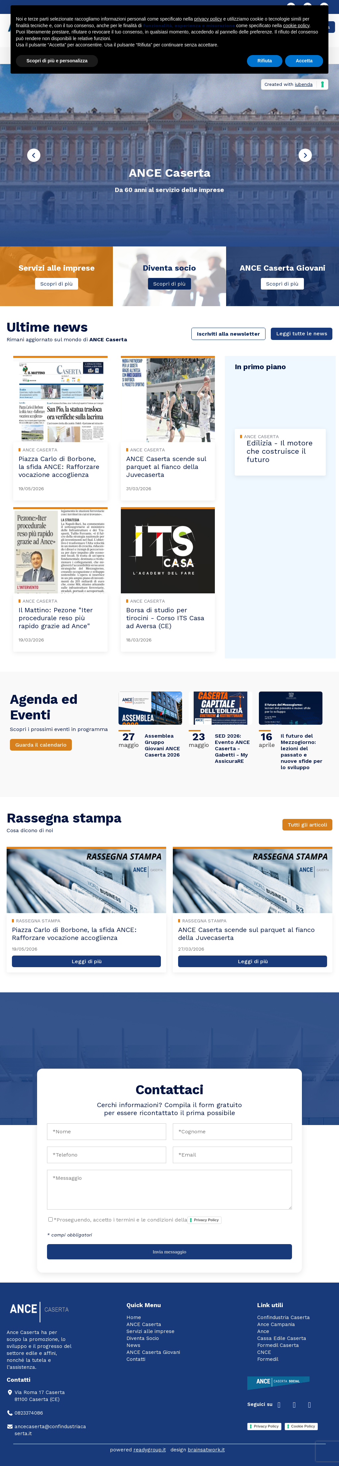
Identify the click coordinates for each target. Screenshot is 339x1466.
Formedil (267, 1359)
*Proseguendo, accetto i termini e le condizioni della (137, 1220)
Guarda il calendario (41, 745)
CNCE (264, 1352)
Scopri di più (56, 284)
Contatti (135, 1359)
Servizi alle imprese (150, 1331)
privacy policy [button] (208, 19)
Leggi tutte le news (301, 333)
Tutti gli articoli (307, 825)
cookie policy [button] (296, 25)
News (133, 1345)
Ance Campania (276, 1324)
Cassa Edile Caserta (281, 1338)
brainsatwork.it (206, 1450)
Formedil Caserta (278, 1345)
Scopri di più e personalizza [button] (56, 60)
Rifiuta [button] (265, 60)
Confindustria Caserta (283, 1317)
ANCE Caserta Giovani (153, 1352)
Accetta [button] (304, 60)
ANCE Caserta (143, 1324)
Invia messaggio (169, 1252)
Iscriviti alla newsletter (228, 334)
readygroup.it (149, 1450)
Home (133, 1317)
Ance (263, 1331)
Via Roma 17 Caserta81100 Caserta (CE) (36, 1395)
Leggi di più (87, 961)
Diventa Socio (142, 1338)
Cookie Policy (303, 1426)
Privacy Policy (206, 1220)
